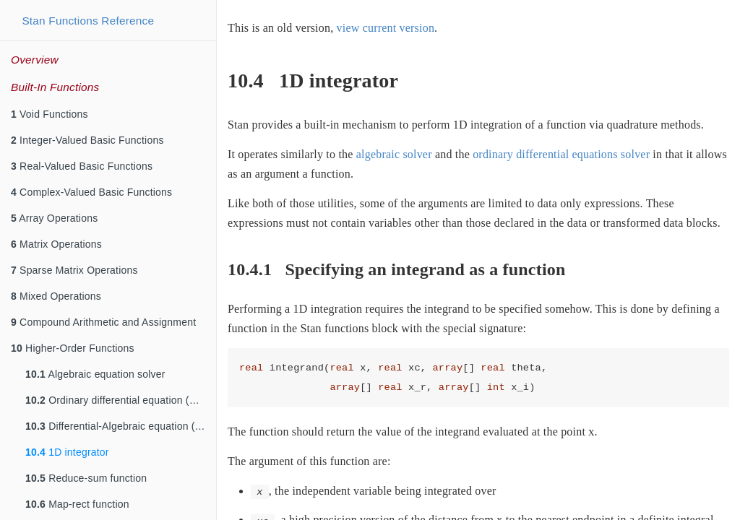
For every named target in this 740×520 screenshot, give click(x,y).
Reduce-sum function (86, 478)
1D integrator (67, 452)
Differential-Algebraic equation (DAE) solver (120, 426)
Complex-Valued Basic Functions (91, 192)
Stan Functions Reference (88, 20)
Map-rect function (77, 504)
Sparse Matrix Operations (74, 270)
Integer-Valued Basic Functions (87, 140)
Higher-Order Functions (72, 348)
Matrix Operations (56, 244)
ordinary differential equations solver (561, 154)
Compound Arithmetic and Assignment (103, 322)
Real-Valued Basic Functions (81, 166)
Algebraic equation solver (95, 374)
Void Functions (49, 114)
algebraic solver (394, 154)
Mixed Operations (56, 296)
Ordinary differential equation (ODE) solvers (120, 400)
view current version (386, 28)
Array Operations (54, 218)
